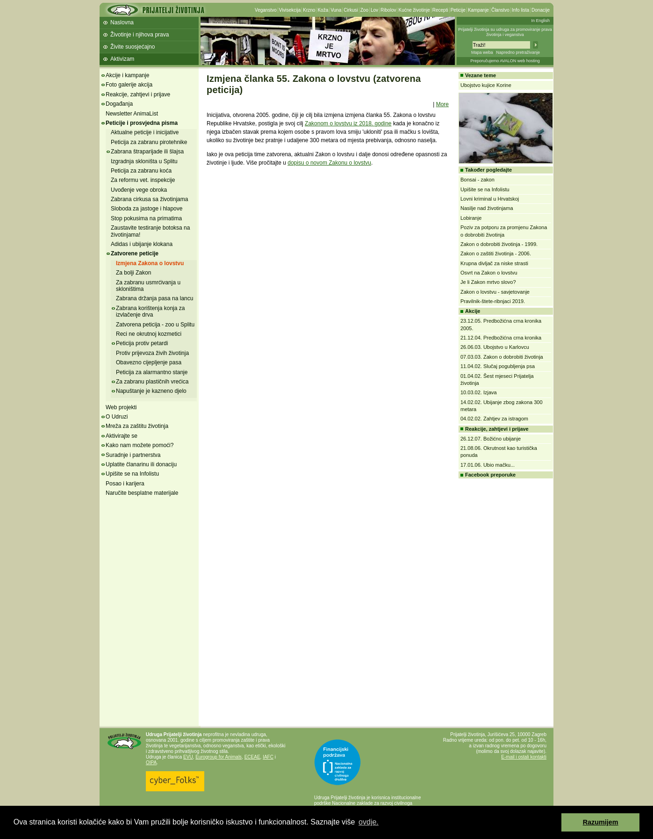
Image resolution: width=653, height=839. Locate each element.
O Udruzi (117, 416)
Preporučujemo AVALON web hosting (505, 60)
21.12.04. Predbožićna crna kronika (500, 337)
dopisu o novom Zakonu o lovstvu (329, 162)
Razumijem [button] (600, 822)
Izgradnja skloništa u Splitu (144, 161)
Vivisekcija (290, 10)
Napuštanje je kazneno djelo (151, 391)
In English (540, 20)
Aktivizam (122, 59)
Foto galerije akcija (129, 84)
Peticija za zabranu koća (141, 170)
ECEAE (252, 756)
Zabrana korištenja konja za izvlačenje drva (150, 311)
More (442, 104)
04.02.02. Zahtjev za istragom (494, 418)
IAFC (268, 756)
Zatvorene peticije (134, 253)
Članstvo (500, 10)
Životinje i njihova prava (139, 34)
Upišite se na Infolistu (132, 473)
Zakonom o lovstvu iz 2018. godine (348, 123)
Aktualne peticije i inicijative (145, 132)
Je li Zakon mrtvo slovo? (488, 282)
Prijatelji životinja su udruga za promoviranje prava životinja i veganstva (505, 32)
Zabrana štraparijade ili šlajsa (147, 151)
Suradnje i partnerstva (133, 455)
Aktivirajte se (121, 436)
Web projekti (121, 407)
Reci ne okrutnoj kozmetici (148, 334)
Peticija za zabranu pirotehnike (149, 142)
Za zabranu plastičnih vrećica (152, 381)
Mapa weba (482, 52)
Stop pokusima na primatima (146, 218)
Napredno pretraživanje (518, 52)
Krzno (309, 10)
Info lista (520, 10)
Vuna (335, 10)
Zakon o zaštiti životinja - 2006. (495, 253)
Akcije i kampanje (127, 75)
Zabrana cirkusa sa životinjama (149, 199)
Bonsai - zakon (477, 179)
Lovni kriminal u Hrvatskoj (489, 199)
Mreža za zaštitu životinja (137, 426)
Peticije (458, 10)
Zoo (364, 10)
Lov (374, 10)
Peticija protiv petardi (142, 343)
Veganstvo (266, 10)
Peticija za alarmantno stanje (151, 372)
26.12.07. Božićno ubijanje (490, 438)
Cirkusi (351, 10)
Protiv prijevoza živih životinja (152, 353)
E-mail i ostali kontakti (523, 756)
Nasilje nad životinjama (486, 208)
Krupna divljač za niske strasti (494, 263)
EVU (188, 756)
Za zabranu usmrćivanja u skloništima (148, 285)
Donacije (540, 10)
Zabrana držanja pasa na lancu (154, 298)
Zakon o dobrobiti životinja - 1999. (499, 244)
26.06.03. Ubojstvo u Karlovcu (494, 347)
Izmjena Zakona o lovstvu (150, 263)
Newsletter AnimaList (132, 113)
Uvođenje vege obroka (139, 190)
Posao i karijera (125, 483)
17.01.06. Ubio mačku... (487, 465)
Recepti (440, 10)
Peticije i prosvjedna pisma (142, 123)
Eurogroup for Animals (218, 756)
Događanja (119, 104)
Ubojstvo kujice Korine (485, 85)
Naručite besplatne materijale (142, 493)
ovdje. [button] (369, 822)
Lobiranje (470, 218)
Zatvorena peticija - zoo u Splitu (155, 324)
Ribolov (388, 10)
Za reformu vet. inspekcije (143, 180)
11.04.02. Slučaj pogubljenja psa (497, 366)
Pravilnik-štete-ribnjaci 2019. (492, 301)
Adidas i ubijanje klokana (141, 244)
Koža (322, 10)
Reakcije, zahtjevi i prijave (138, 94)
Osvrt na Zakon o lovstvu (488, 272)
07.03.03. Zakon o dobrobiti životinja (501, 357)
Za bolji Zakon (133, 272)
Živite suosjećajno (132, 46)
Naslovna (122, 22)
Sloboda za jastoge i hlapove (146, 208)
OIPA (151, 762)
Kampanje (478, 10)
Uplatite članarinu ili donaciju (141, 464)
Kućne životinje (414, 10)
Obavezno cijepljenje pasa (148, 362)
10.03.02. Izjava (478, 392)
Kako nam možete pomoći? (139, 445)
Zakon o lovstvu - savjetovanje (495, 292)
